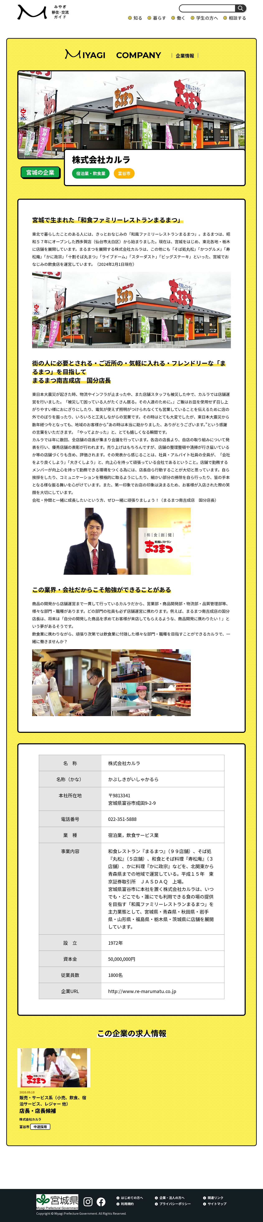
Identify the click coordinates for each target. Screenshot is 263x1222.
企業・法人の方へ (172, 1197)
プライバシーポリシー (175, 1203)
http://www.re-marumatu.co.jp (142, 991)
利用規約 (127, 1203)
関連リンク (215, 1197)
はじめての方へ (132, 1197)
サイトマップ (217, 1203)
